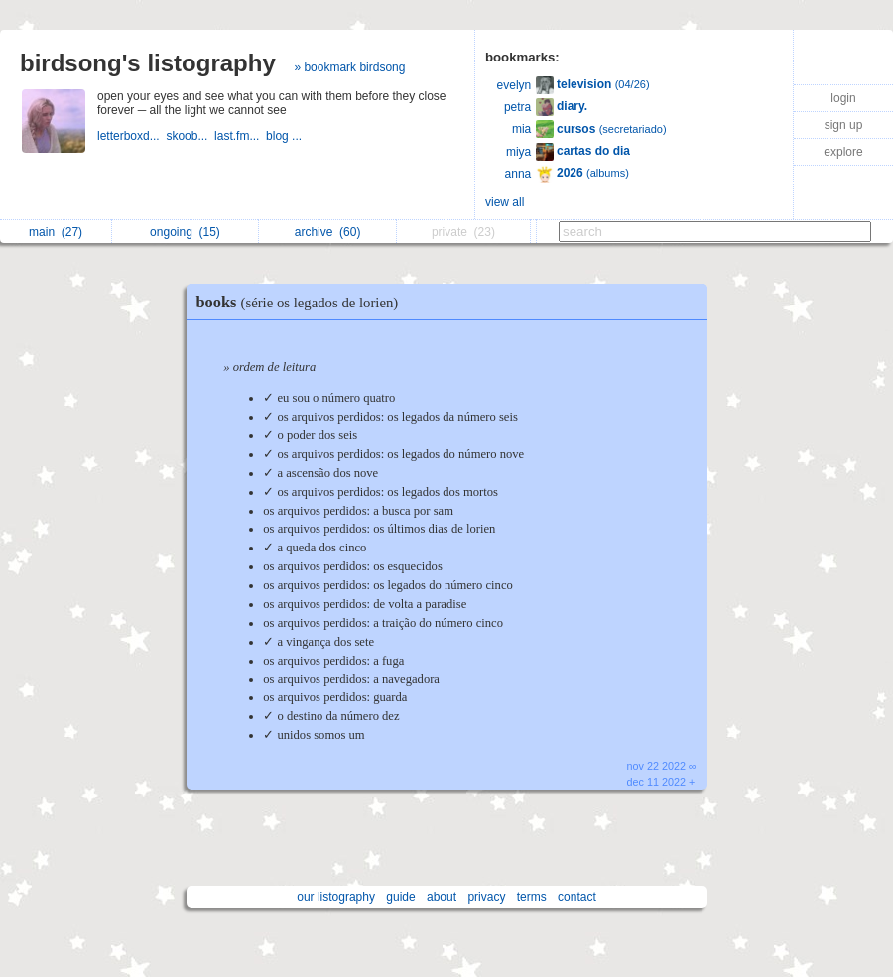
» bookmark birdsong (349, 67)
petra (517, 107)
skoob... (190, 136)
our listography (336, 897)
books (302, 302)
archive (328, 232)
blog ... (285, 136)
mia (521, 129)
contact (577, 897)
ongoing (185, 232)
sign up (844, 125)
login (842, 98)
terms (532, 897)
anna (518, 174)
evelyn (514, 85)
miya (518, 152)
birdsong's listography (148, 63)
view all (504, 202)
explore (843, 152)
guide (400, 897)
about (441, 897)
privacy (486, 897)
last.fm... (240, 136)
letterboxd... (131, 136)
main (55, 232)
